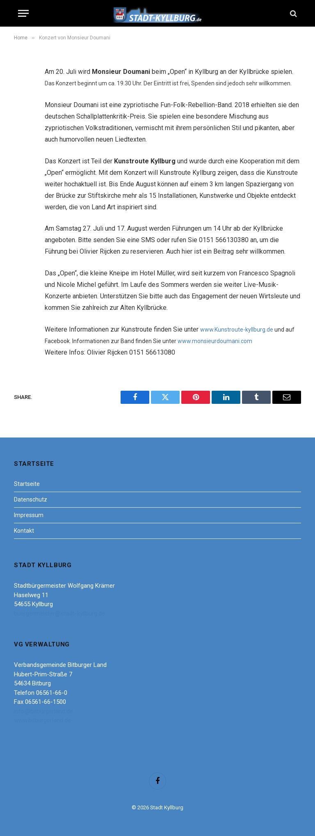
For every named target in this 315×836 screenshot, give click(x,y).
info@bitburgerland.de (43, 711)
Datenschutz (30, 499)
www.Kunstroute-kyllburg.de (236, 329)
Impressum (28, 515)
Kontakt (24, 530)
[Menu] (23, 13)
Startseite (27, 484)
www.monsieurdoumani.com (215, 341)
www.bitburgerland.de (42, 720)
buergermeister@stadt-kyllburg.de (59, 613)
